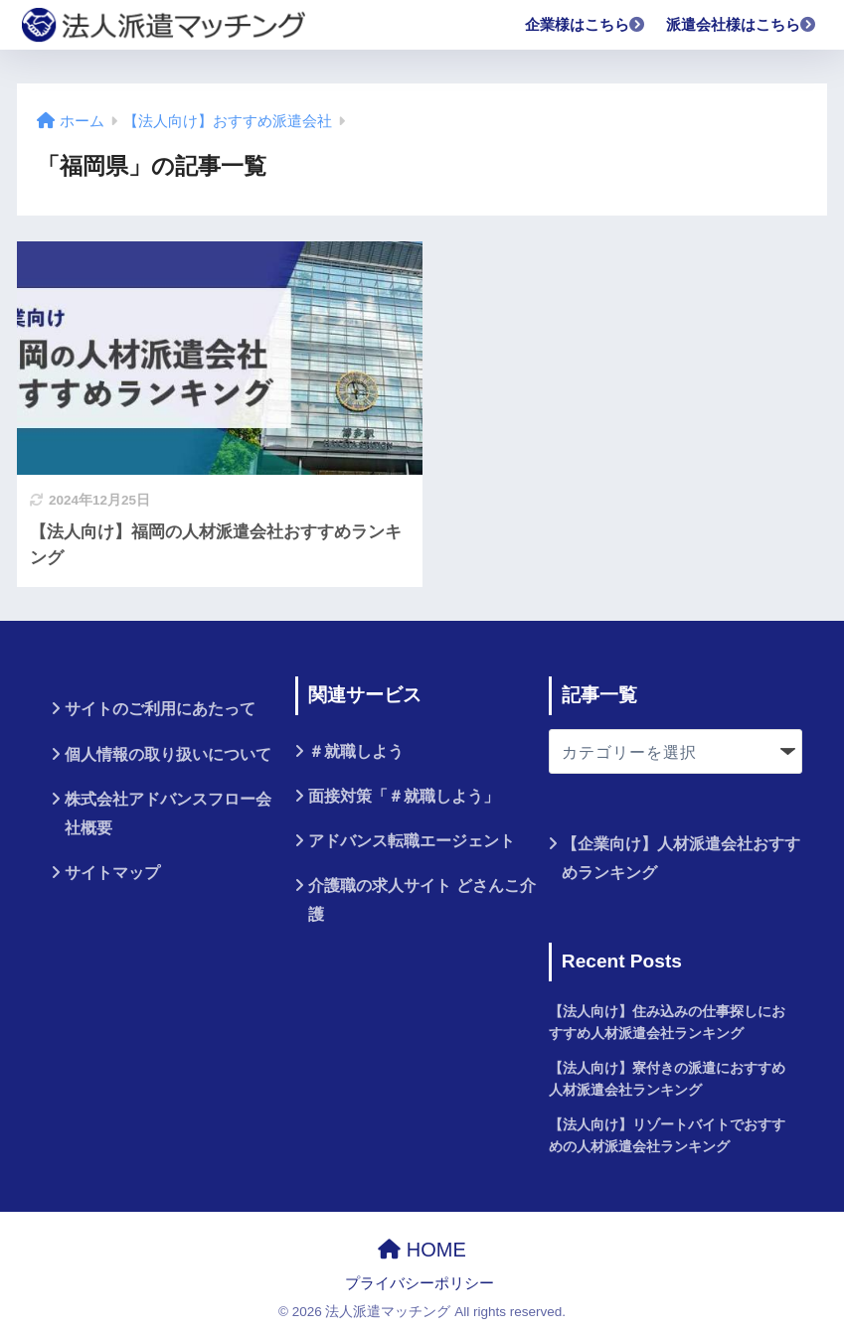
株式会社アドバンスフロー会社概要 (168, 813)
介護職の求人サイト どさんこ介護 (421, 900)
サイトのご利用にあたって (160, 708)
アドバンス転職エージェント (411, 840)
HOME (422, 1249)
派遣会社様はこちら (741, 24)
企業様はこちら (585, 24)
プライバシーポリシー (419, 1283)
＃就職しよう (356, 751)
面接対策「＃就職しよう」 (403, 796)
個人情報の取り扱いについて (168, 754)
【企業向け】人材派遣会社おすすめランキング (681, 858)
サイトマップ (112, 872)
